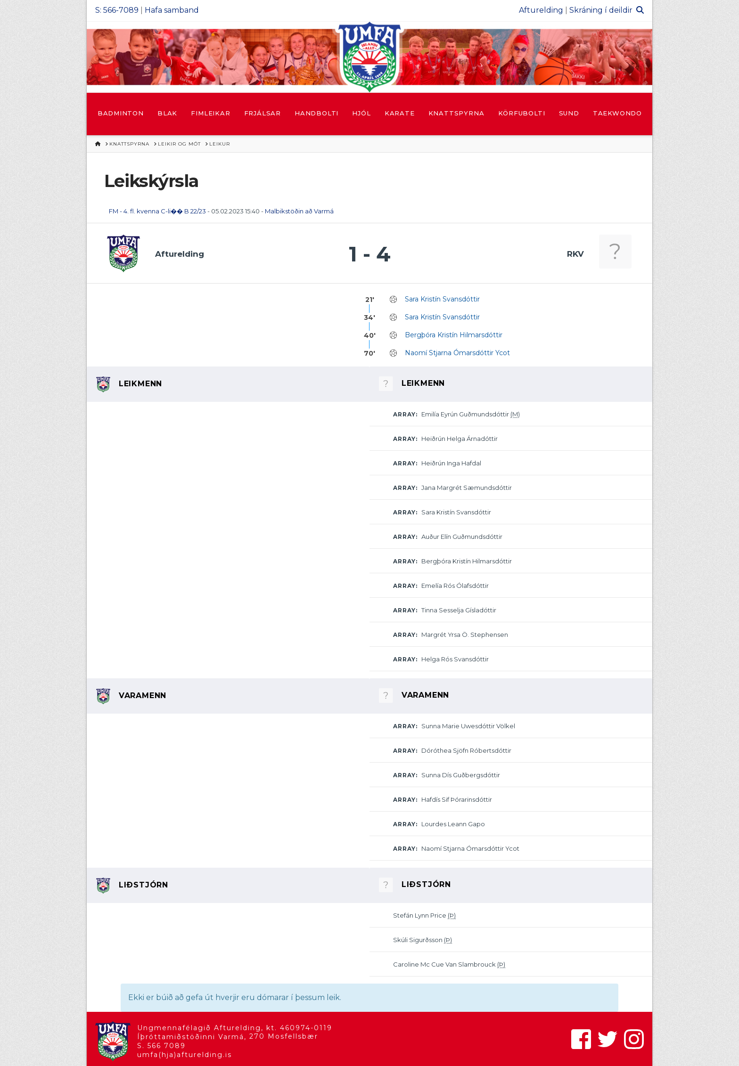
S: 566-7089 (117, 10)
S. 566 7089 (161, 1046)
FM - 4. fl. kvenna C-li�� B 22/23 (157, 211)
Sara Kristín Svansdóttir (442, 299)
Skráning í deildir (600, 10)
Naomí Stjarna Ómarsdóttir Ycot (457, 353)
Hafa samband (172, 10)
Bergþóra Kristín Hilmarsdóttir (453, 335)
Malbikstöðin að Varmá (299, 211)
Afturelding (541, 10)
